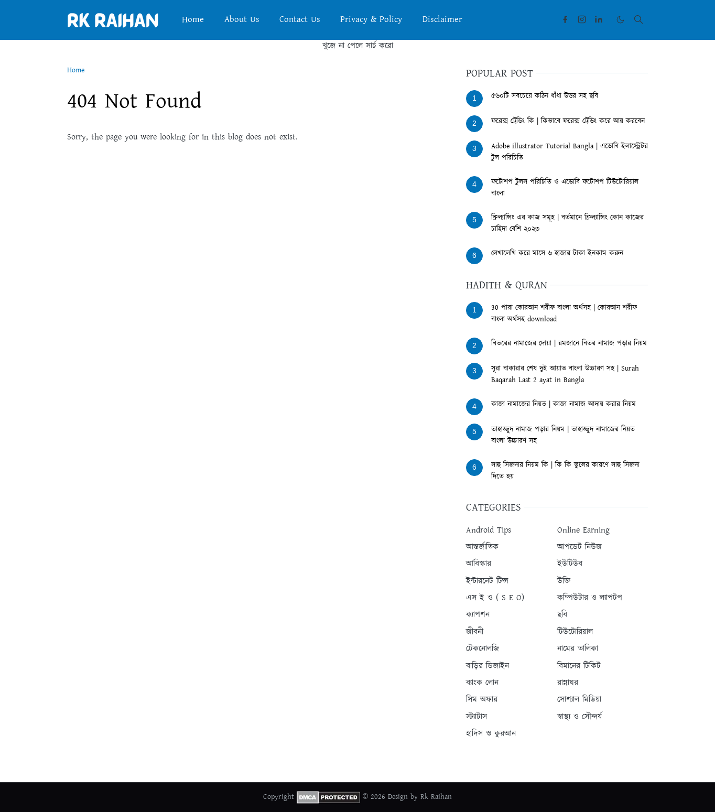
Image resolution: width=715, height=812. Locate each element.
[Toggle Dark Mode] (620, 19)
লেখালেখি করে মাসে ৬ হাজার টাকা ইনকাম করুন (557, 253)
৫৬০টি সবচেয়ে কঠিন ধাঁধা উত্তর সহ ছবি (544, 96)
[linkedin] (598, 19)
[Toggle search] (638, 19)
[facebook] (565, 19)
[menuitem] (193, 19)
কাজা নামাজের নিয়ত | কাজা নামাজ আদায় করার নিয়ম (563, 404)
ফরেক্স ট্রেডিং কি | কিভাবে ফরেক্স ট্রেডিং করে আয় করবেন (568, 121)
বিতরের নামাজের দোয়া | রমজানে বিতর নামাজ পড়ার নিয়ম (569, 343)
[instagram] (581, 19)
